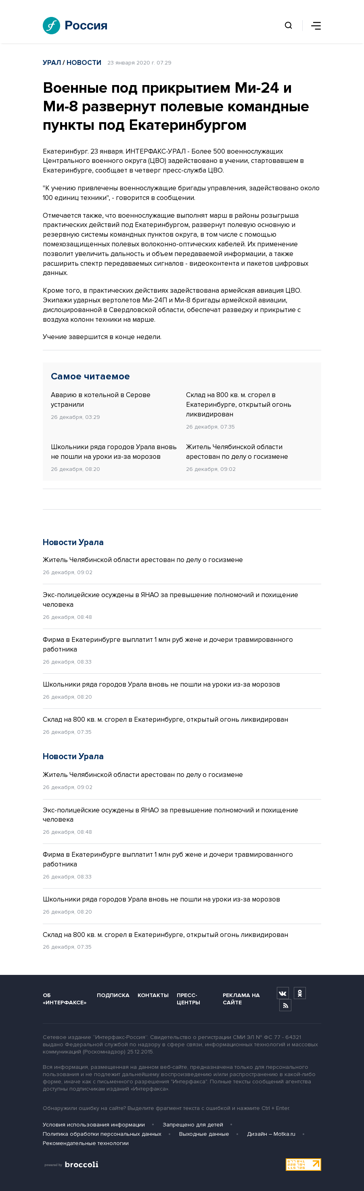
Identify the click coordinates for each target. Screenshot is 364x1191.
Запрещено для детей (193, 1124)
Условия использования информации (94, 1124)
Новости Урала (73, 542)
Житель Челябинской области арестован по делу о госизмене (237, 452)
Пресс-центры (188, 999)
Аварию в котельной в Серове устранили (101, 400)
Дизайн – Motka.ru (271, 1134)
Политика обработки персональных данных (102, 1134)
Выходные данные (204, 1134)
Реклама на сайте (241, 999)
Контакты (153, 995)
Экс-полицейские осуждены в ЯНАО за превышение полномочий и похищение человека (170, 600)
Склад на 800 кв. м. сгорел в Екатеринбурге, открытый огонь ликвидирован (238, 405)
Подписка (113, 995)
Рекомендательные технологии (86, 1143)
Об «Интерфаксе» (64, 999)
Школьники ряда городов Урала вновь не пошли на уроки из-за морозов (114, 452)
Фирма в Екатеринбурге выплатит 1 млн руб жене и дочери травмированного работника (168, 644)
